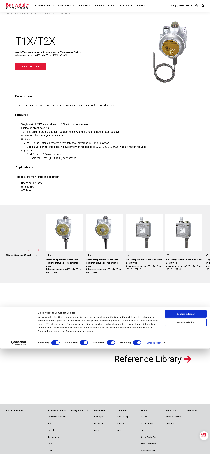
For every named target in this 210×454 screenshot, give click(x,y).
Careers (120, 423)
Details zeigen (154, 318)
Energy (97, 430)
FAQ (142, 430)
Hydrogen (98, 417)
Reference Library (148, 359)
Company (99, 5)
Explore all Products (57, 417)
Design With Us (66, 5)
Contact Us (126, 5)
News (119, 430)
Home (8, 13)
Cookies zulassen (186, 290)
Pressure (52, 423)
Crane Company (124, 417)
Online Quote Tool (149, 437)
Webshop (141, 5)
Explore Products (44, 5)
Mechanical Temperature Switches (55, 13)
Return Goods (147, 423)
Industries (84, 5)
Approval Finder (148, 451)
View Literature (33, 66)
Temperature (34, 13)
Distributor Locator (172, 417)
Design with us (49, 325)
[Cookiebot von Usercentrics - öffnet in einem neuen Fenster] (18, 319)
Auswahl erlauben (186, 298)
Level (50, 444)
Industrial (98, 423)
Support (112, 5)
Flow (50, 451)
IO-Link (51, 430)
